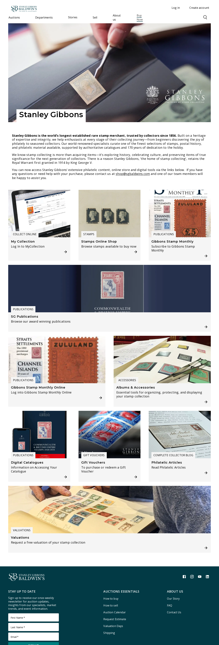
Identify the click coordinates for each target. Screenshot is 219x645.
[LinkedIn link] (207, 576)
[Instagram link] (192, 576)
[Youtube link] (199, 576)
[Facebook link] (184, 576)
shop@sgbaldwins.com (133, 174)
